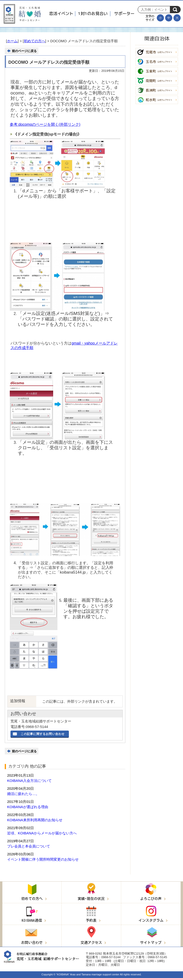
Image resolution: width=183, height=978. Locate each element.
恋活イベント (61, 13)
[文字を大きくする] (177, 17)
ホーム (12, 41)
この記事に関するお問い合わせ (43, 734)
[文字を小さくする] (160, 17)
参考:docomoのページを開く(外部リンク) (45, 124)
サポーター (124, 13)
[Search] (155, 9)
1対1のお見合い (92, 13)
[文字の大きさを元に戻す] (168, 17)
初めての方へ (34, 41)
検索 (175, 9)
